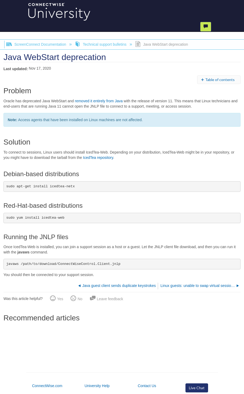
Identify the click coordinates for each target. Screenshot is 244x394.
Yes (60, 299)
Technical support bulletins (101, 44)
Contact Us (147, 386)
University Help (97, 386)
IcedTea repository (98, 157)
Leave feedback (110, 299)
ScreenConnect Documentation (36, 44)
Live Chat (197, 387)
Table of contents (220, 79)
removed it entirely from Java (99, 101)
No (80, 299)
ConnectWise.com (47, 386)
